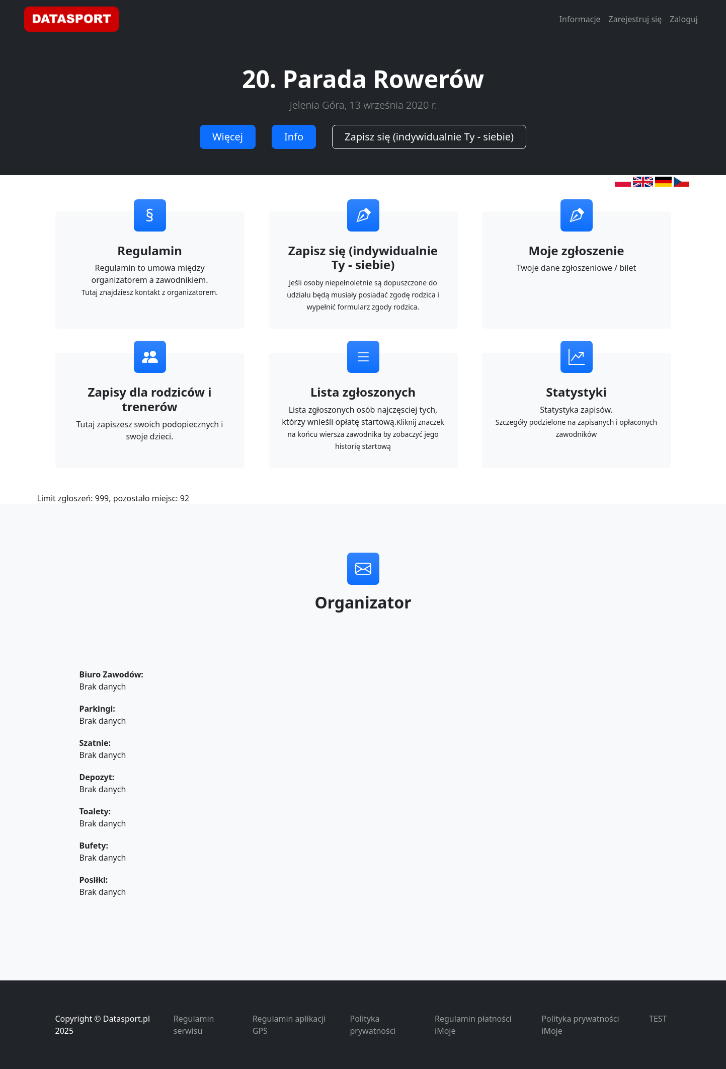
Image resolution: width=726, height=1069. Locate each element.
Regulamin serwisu (194, 1024)
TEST (658, 1018)
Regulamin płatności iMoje (473, 1024)
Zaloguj (684, 19)
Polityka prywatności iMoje (580, 1024)
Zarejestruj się (635, 19)
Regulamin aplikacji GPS (289, 1024)
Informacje (580, 19)
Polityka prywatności (373, 1024)
